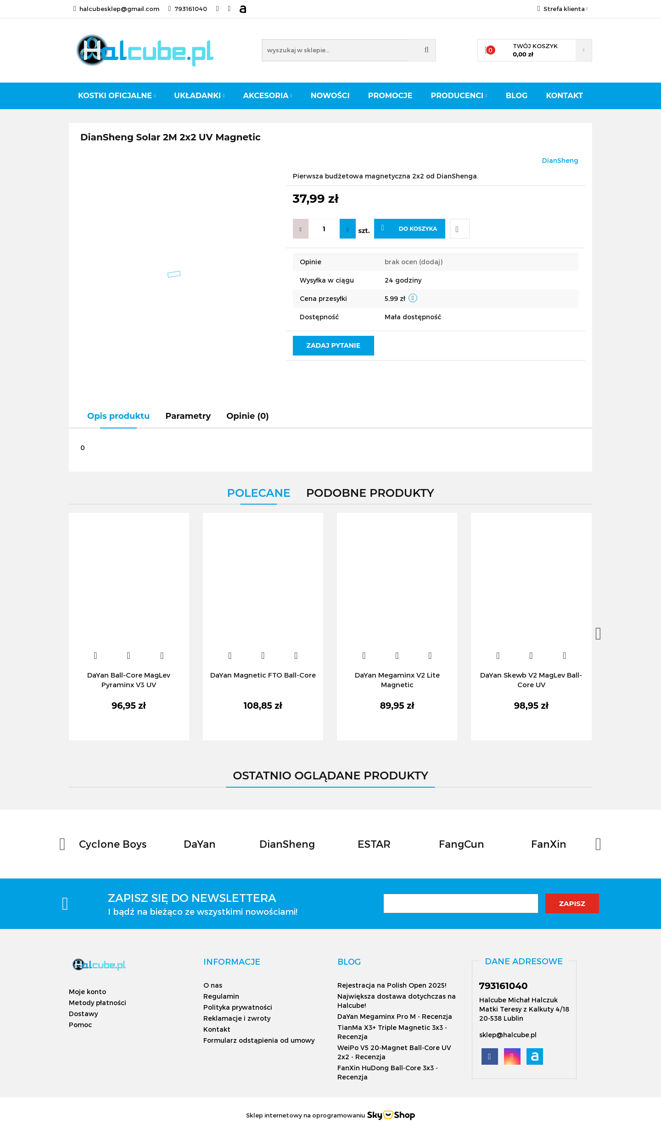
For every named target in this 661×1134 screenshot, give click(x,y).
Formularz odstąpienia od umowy (258, 1040)
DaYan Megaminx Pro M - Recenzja (394, 1016)
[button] (231, 961)
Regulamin (221, 996)
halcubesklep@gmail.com (116, 8)
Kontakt (564, 95)
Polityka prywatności (237, 1007)
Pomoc (80, 1024)
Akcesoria (267, 95)
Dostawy (83, 1013)
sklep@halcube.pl (508, 1035)
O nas (212, 985)
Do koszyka (409, 228)
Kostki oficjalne (117, 95)
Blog (517, 95)
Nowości (330, 95)
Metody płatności (97, 1002)
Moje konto (87, 991)
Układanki (199, 95)
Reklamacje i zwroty (236, 1018)
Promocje (390, 95)
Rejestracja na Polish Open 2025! (391, 985)
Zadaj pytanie (334, 345)
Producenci (459, 95)
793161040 (187, 8)
